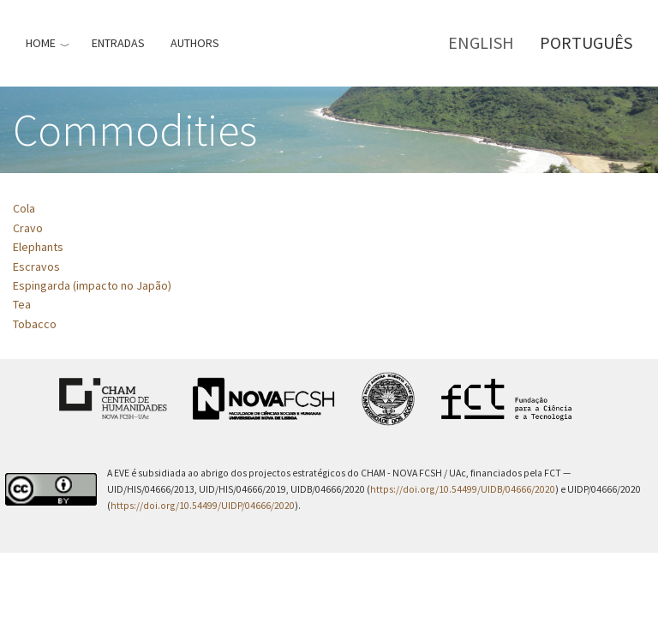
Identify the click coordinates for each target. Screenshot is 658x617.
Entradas (118, 43)
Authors (194, 43)
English (481, 42)
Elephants (38, 247)
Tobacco (35, 324)
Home (41, 43)
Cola (24, 208)
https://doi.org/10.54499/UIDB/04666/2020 (462, 489)
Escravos (36, 266)
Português (586, 42)
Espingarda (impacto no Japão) (92, 285)
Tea (22, 304)
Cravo (28, 228)
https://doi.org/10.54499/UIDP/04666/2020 (203, 506)
